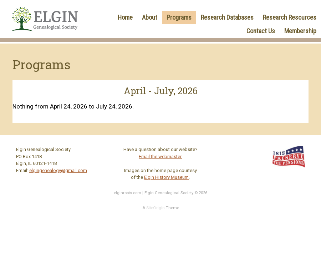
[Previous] (42, 91)
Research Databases (227, 17)
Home (125, 17)
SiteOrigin (155, 207)
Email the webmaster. (160, 156)
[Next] (279, 91)
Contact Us (260, 31)
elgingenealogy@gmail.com (58, 170)
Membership (300, 31)
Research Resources (289, 17)
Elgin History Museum (166, 177)
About (149, 17)
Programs (179, 17)
